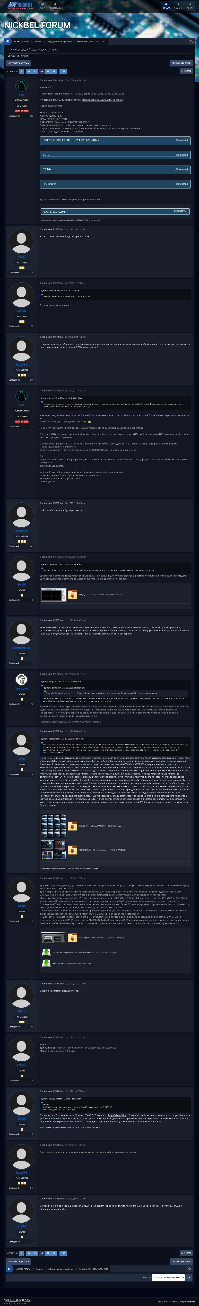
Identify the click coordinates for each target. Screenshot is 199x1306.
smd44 (21, 1226)
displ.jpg (76, 850)
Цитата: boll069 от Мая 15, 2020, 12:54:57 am (61, 1099)
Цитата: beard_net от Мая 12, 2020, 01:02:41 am (62, 739)
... (25, 71)
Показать (181, 140)
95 (35, 71)
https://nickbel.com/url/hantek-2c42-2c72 (102, 100)
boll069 (21, 1065)
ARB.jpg (76, 595)
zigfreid (21, 310)
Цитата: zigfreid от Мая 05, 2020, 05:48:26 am (61, 564)
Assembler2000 (21, 648)
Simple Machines (187, 1302)
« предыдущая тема (18, 63)
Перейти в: (146, 1277)
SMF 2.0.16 (162, 1302)
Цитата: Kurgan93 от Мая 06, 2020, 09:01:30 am (62, 398)
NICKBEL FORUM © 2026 (17, 1300)
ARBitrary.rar (52, 963)
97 (48, 71)
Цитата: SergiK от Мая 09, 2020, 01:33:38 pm (61, 682)
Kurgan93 (21, 364)
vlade (21, 257)
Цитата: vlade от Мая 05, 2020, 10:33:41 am (60, 291)
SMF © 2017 (174, 1302)
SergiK (21, 584)
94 (29, 71)
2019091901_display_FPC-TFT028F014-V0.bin (66, 952)
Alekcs (21, 1011)
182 (63, 71)
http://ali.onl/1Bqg (117, 1115)
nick (13, 56)
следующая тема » (181, 63)
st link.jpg (77, 937)
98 (54, 71)
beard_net (21, 688)
